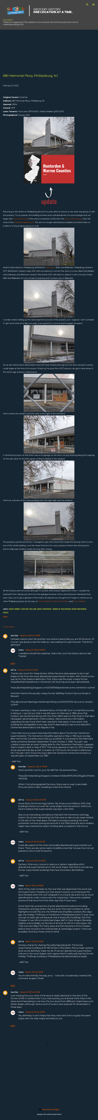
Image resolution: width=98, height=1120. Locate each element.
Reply (13, 663)
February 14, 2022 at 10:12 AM (30, 992)
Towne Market (44, 601)
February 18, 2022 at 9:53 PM (35, 841)
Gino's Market (79, 601)
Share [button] (5, 616)
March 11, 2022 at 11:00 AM (34, 885)
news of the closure (73, 219)
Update (5, 612)
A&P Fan (13, 669)
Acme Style (14, 635)
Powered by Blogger (49, 1109)
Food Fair (24, 609)
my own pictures (20, 219)
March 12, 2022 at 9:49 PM (34, 972)
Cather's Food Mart (59, 601)
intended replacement (24, 222)
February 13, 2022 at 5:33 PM (28, 669)
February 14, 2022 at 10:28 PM (36, 799)
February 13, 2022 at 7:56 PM (37, 766)
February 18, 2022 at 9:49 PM (35, 649)
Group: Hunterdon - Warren (47, 609)
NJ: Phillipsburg (65, 609)
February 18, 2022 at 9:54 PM (35, 1012)
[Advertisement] (49, 47)
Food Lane (32, 609)
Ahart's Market (14, 609)
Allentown (50, 267)
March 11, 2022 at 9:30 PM (34, 941)
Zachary (20, 649)
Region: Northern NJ (79, 609)
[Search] (87, 4)
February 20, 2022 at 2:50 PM (35, 860)
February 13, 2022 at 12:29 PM (30, 635)
